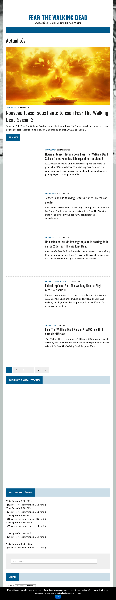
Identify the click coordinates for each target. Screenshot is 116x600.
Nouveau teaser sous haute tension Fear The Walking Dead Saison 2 (57, 116)
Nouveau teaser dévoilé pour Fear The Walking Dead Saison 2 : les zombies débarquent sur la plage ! (76, 156)
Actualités (11, 107)
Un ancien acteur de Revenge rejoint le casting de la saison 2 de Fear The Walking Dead (76, 244)
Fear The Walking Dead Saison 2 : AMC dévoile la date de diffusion (74, 331)
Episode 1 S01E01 (21, 501)
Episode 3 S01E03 (20, 515)
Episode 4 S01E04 (20, 522)
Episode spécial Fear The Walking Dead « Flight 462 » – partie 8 (73, 287)
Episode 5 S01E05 (20, 533)
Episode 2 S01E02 (20, 508)
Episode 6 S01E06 (20, 544)
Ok (58, 597)
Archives (10, 585)
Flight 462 (61, 281)
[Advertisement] (59, 6)
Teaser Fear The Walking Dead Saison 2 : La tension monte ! (76, 200)
